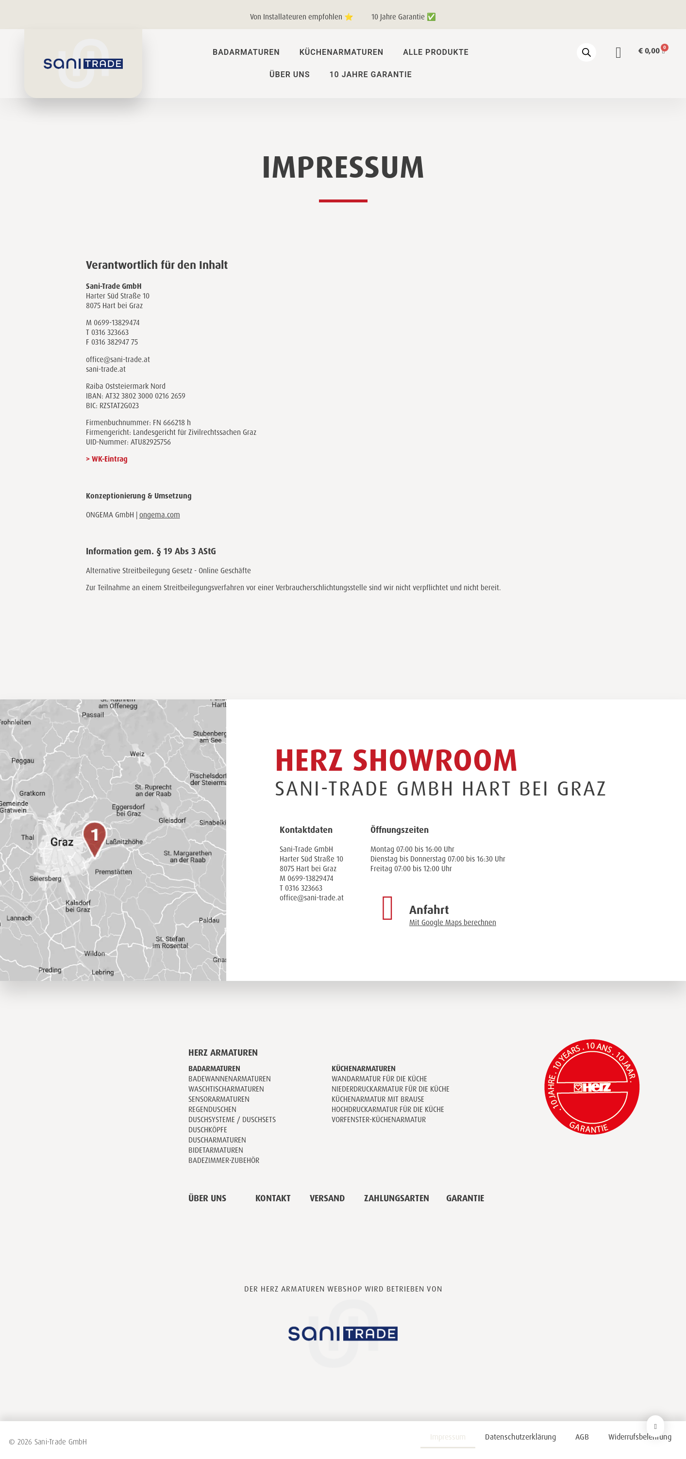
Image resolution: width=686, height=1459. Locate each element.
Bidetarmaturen (215, 1150)
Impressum (448, 1437)
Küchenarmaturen (342, 52)
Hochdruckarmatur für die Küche (388, 1109)
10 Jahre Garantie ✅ (403, 17)
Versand (327, 1198)
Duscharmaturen (217, 1140)
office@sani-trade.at (312, 898)
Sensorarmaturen (219, 1099)
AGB (582, 1437)
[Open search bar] (586, 52)
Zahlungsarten (396, 1198)
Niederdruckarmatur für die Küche (391, 1089)
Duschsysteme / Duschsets (232, 1120)
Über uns (289, 74)
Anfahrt (429, 910)
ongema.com (159, 515)
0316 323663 (303, 888)
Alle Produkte (435, 52)
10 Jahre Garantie (370, 74)
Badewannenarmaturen (229, 1079)
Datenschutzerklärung (520, 1437)
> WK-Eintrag (107, 459)
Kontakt (272, 1198)
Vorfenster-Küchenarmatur (379, 1120)
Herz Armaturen (223, 1053)
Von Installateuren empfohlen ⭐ (301, 17)
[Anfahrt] (387, 908)
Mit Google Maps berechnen (452, 923)
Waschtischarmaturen (226, 1089)
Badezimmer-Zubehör (223, 1160)
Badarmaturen (246, 52)
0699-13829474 (310, 878)
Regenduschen (212, 1109)
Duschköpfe (207, 1130)
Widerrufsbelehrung (639, 1437)
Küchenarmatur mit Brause (378, 1099)
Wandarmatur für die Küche (379, 1079)
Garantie (465, 1198)
